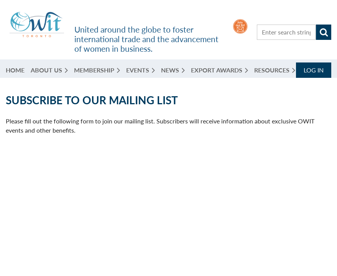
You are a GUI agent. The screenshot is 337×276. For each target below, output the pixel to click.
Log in (314, 70)
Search (323, 32)
